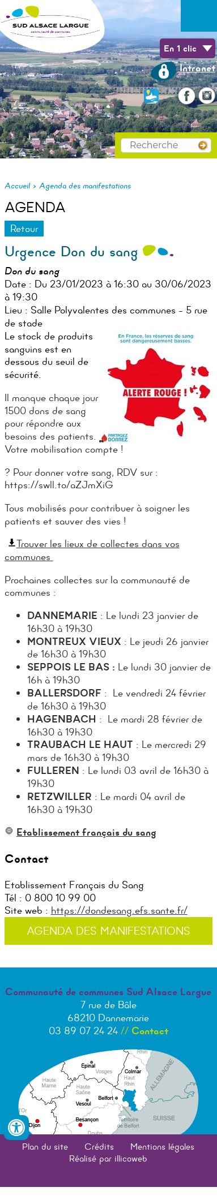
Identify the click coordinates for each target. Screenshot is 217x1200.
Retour (24, 228)
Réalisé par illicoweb (108, 1158)
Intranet (182, 68)
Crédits (99, 1146)
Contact (149, 1031)
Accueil (17, 185)
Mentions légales (162, 1146)
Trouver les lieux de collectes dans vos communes (92, 550)
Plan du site (45, 1146)
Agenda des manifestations (85, 185)
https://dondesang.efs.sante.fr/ (119, 910)
